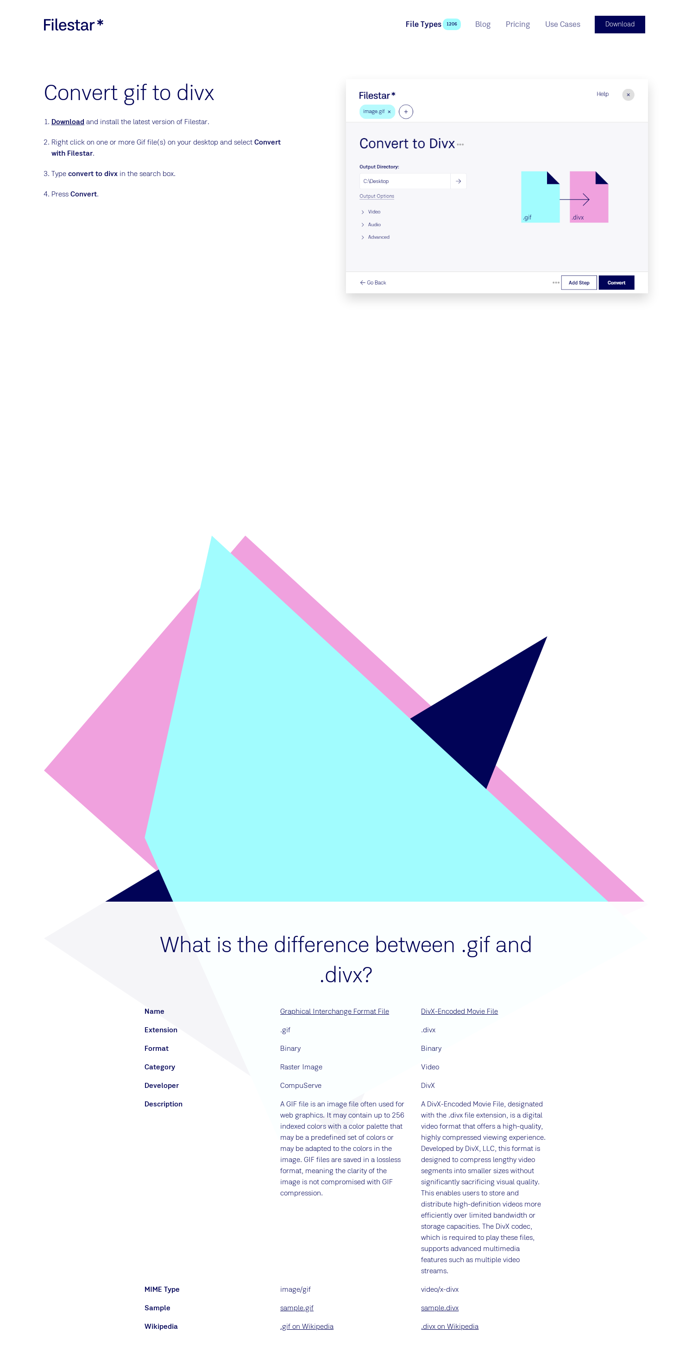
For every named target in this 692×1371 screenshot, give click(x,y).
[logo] (73, 24)
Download (67, 121)
